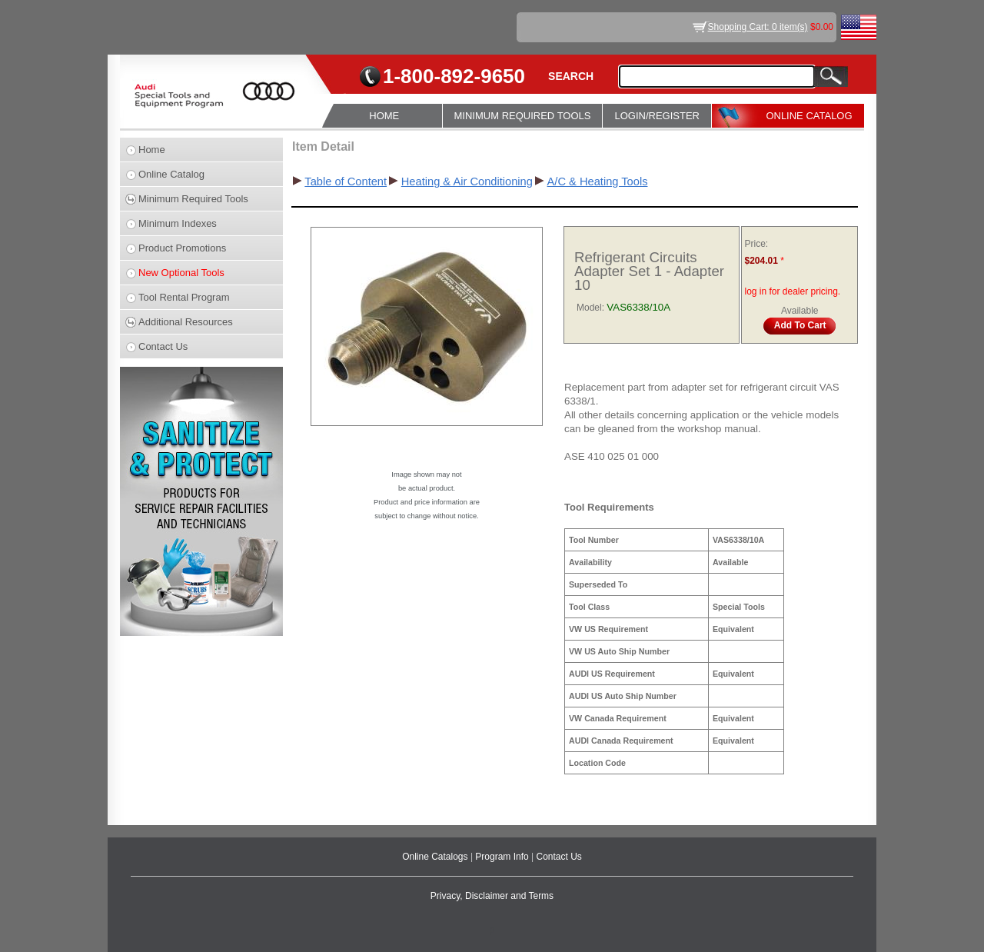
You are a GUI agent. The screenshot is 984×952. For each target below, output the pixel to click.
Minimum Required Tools (193, 199)
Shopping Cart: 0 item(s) (758, 27)
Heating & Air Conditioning (467, 181)
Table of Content (345, 181)
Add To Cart (800, 325)
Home (151, 149)
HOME (384, 115)
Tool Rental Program (184, 297)
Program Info (503, 856)
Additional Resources (185, 322)
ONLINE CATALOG (809, 115)
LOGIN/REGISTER (657, 115)
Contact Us (163, 346)
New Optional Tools (181, 272)
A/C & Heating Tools (597, 181)
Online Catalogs (436, 856)
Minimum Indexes (177, 223)
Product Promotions (182, 248)
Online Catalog (171, 174)
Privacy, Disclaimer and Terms (492, 895)
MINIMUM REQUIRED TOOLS (522, 115)
